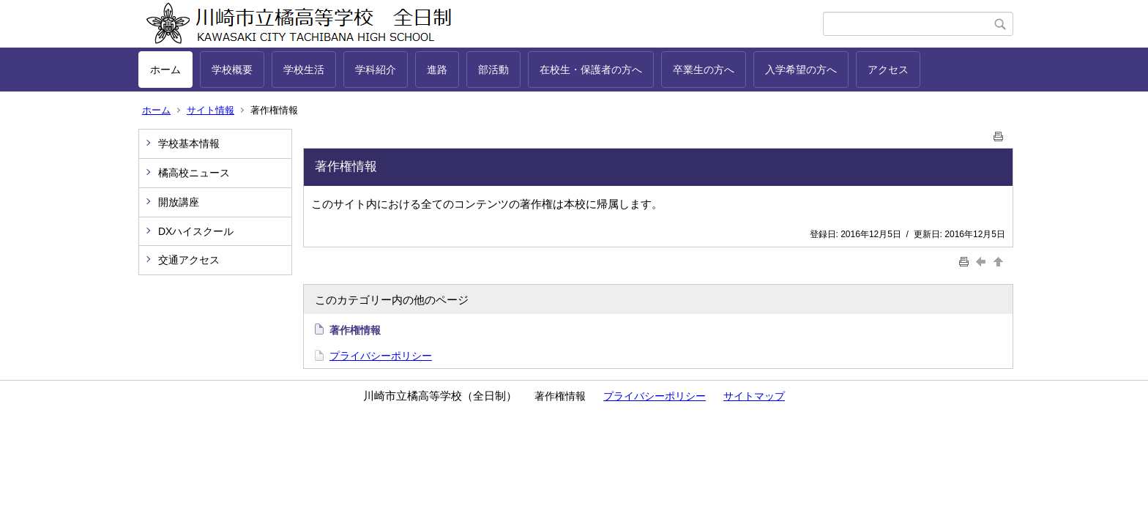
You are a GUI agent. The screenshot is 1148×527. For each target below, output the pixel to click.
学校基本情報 (189, 143)
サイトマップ (754, 396)
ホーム (165, 69)
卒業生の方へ (703, 69)
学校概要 (232, 69)
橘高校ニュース (194, 173)
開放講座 (178, 202)
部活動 (493, 69)
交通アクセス (189, 260)
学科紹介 (375, 69)
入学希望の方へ (801, 69)
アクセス (888, 69)
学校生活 (303, 69)
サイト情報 (210, 110)
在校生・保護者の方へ (591, 69)
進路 (437, 69)
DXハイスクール (196, 231)
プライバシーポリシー (380, 356)
